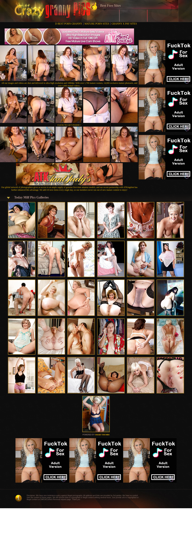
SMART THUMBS (102, 435)
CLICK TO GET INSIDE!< (69, 125)
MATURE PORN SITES (96, 23)
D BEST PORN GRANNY (68, 23)
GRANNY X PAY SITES (124, 23)
